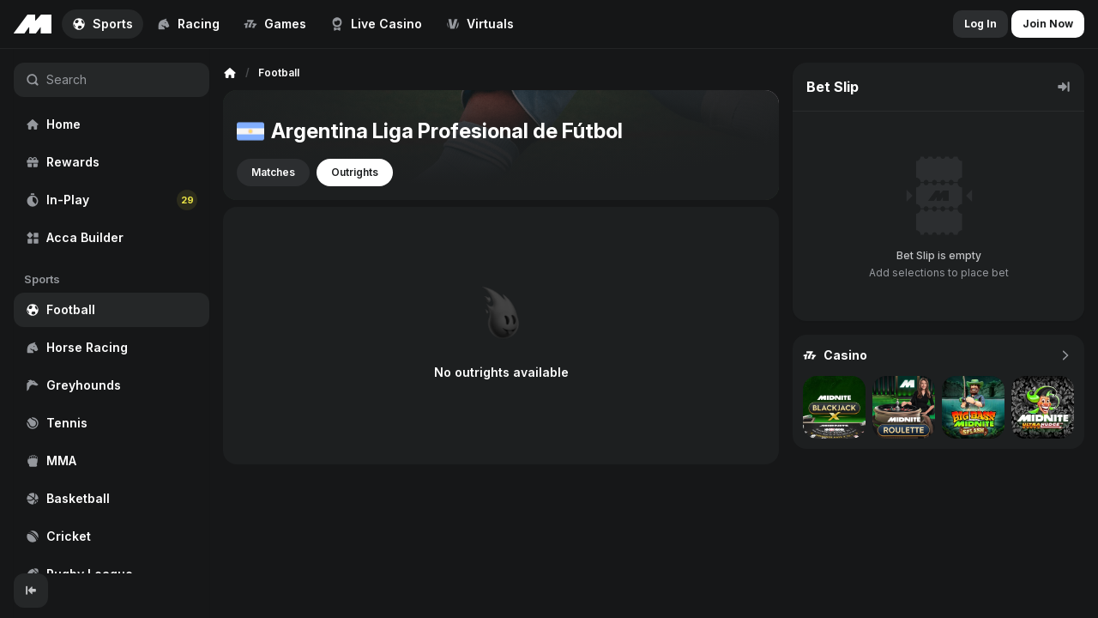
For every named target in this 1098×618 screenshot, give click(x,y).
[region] (111, 311)
